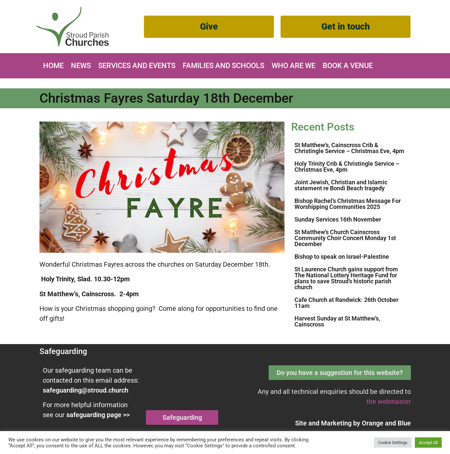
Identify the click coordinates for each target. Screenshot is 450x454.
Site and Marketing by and (353, 423)
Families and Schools (223, 65)
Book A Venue (348, 65)
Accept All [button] (428, 442)
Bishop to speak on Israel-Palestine (341, 256)
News (81, 65)
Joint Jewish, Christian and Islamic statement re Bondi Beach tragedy (340, 185)
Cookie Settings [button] (393, 442)
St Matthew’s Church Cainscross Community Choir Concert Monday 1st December (345, 237)
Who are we (293, 65)
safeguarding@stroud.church (85, 390)
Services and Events (136, 65)
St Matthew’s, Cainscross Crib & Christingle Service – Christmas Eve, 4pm (349, 147)
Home (53, 65)
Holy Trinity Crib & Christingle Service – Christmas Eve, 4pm (346, 166)
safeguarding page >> (98, 415)
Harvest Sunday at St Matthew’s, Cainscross (337, 321)
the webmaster (388, 402)
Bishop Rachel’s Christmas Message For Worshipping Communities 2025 (347, 203)
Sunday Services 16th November (337, 219)
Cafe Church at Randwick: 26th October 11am (346, 302)
